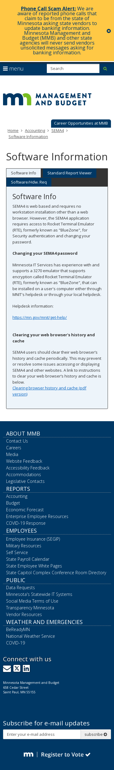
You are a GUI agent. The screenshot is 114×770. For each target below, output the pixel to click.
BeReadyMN (18, 629)
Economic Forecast (25, 510)
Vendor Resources (24, 614)
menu (13, 68)
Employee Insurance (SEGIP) (33, 539)
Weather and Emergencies (44, 622)
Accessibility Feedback (28, 468)
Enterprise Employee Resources (37, 516)
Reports (18, 488)
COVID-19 (15, 643)
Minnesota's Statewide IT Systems (39, 594)
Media (12, 454)
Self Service (17, 552)
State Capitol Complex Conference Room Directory (56, 572)
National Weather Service (30, 636)
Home (13, 130)
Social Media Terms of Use (32, 601)
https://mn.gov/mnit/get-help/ (39, 317)
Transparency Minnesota (30, 608)
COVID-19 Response (26, 523)
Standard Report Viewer (69, 173)
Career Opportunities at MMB (81, 123)
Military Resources (23, 546)
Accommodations (23, 474)
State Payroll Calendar (27, 559)
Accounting (35, 130)
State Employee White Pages (34, 566)
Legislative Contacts (25, 481)
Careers (13, 448)
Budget (13, 503)
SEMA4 (57, 130)
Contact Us (17, 441)
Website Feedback (24, 461)
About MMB (23, 433)
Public (15, 580)
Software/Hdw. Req (29, 182)
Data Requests (20, 587)
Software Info (23, 173)
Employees (21, 530)
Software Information (28, 136)
